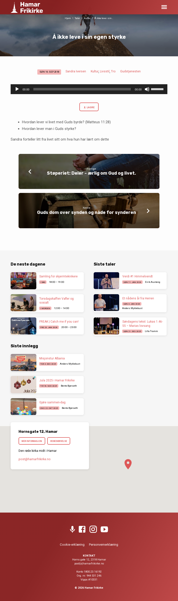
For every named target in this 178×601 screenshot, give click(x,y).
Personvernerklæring (103, 544)
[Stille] (147, 89)
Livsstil (105, 71)
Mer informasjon (32, 441)
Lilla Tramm (151, 331)
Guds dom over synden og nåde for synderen (86, 212)
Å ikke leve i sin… (103, 18)
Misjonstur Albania (52, 358)
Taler (77, 18)
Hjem (68, 18)
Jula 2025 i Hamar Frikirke (57, 380)
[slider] (82, 89)
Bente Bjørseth (69, 385)
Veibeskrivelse (58, 441)
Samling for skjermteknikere (58, 276)
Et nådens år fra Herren (138, 298)
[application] (89, 89)
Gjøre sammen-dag (52, 402)
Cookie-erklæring (72, 544)
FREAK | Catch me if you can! (59, 321)
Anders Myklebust (132, 308)
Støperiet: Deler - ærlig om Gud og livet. (91, 173)
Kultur (87, 18)
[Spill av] (17, 89)
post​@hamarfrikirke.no (35, 459)
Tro (113, 71)
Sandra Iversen (76, 71)
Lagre (89, 107)
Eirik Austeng (152, 282)
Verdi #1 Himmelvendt (137, 276)
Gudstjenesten (130, 71)
